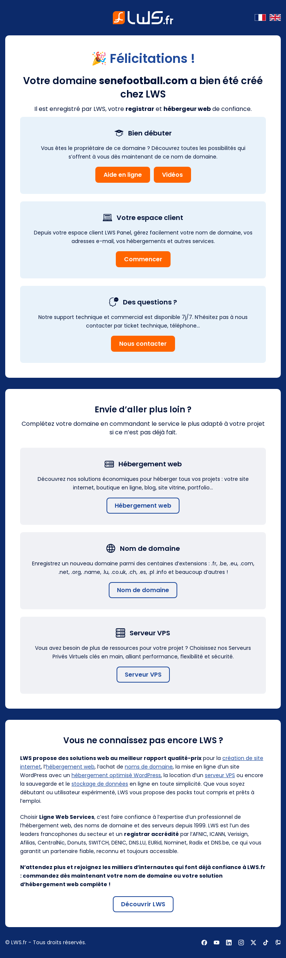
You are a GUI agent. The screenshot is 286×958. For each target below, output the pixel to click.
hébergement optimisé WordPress (116, 775)
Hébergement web (143, 505)
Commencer (143, 259)
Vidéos (172, 174)
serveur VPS (220, 775)
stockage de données (100, 784)
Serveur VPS (143, 674)
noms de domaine (149, 766)
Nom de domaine (143, 590)
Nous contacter (143, 343)
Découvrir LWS (143, 904)
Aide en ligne (123, 174)
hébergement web (70, 766)
